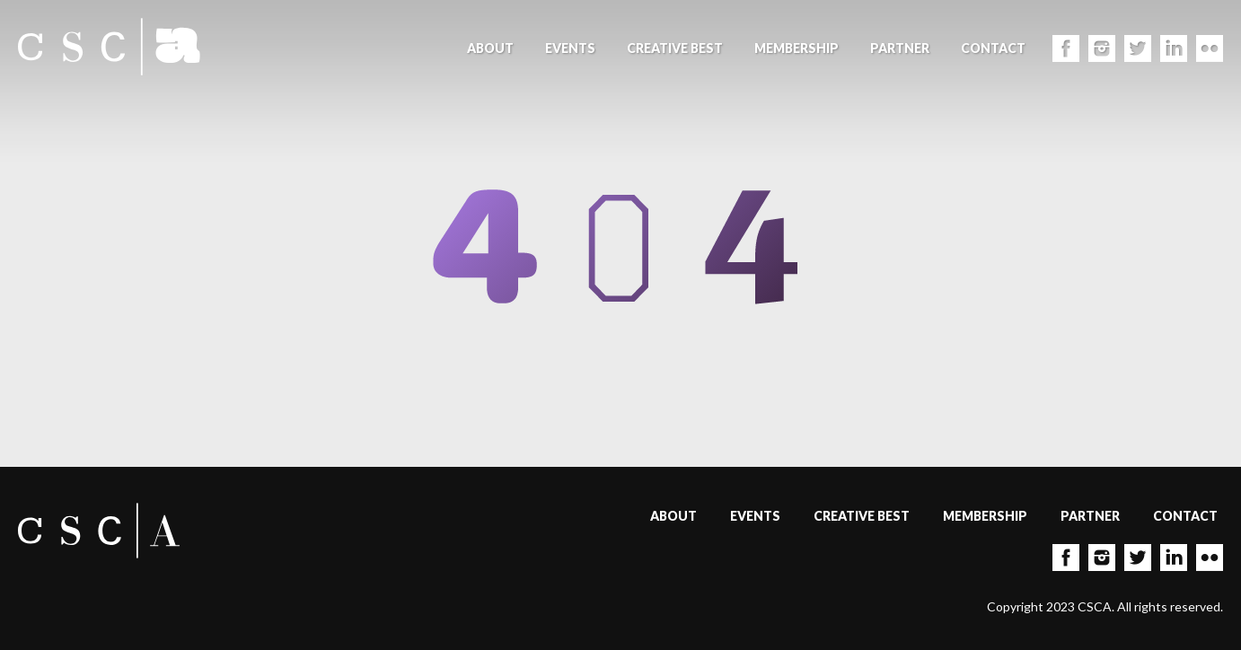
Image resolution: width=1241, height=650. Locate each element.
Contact (993, 48)
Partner (899, 48)
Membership (796, 48)
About (490, 48)
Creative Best (675, 48)
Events (570, 48)
